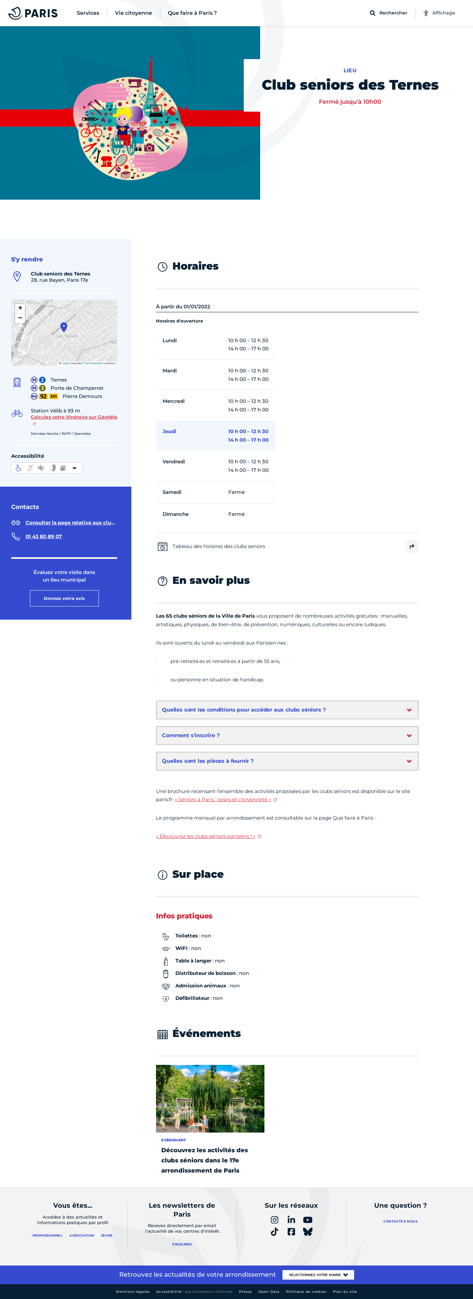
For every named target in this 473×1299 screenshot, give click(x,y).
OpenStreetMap (93, 363)
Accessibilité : (194, 1291)
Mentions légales (133, 1291)
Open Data (269, 1291)
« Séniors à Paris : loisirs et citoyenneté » (223, 799)
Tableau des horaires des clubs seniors (218, 546)
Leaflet (64, 363)
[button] (63, 327)
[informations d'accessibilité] (46, 467)
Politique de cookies (306, 1291)
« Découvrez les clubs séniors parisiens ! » (205, 836)
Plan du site (345, 1291)
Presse (245, 1291)
